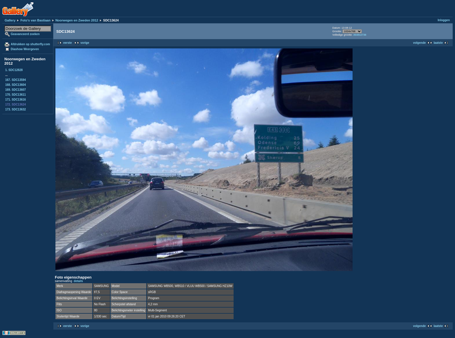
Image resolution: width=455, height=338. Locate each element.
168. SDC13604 (15, 84)
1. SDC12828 (14, 70)
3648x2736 (359, 34)
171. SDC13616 (15, 99)
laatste (438, 42)
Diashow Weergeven (25, 49)
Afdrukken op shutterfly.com (30, 44)
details (78, 281)
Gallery (10, 20)
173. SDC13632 (15, 109)
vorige (84, 42)
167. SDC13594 (15, 79)
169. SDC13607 (15, 89)
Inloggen (444, 20)
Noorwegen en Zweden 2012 (76, 20)
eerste (67, 42)
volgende (419, 42)
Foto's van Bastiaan (35, 20)
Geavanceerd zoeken (25, 34)
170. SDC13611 (15, 94)
